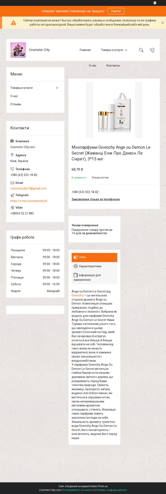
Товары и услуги (112, 50)
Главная (85, 50)
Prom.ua (103, 486)
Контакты (113, 65)
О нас (92, 65)
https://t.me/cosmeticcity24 (28, 201)
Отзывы (15, 104)
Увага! (116, 11)
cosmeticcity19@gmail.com (28, 188)
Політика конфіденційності (111, 490)
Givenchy (77, 295)
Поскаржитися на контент (78, 490)
